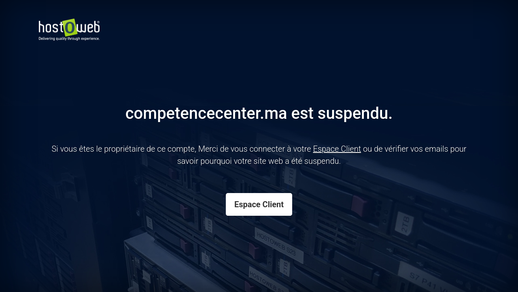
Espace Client (259, 204)
